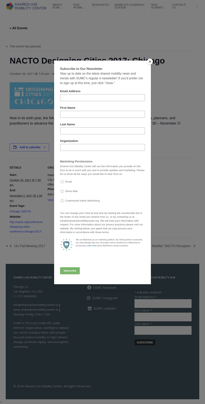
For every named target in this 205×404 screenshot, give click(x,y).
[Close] (150, 62)
